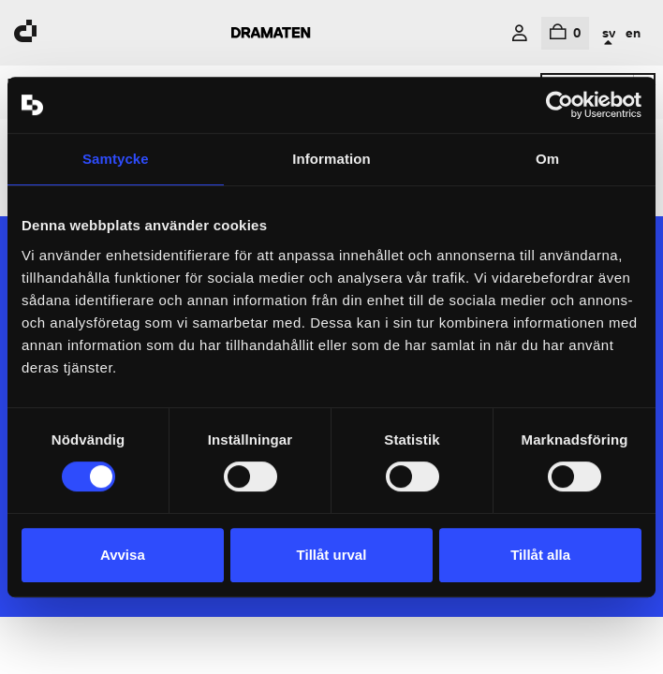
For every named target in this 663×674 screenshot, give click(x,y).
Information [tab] (331, 159)
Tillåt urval (332, 555)
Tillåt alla (540, 555)
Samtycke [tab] (115, 159)
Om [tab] (547, 159)
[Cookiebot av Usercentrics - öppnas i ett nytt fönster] (559, 105)
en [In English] (633, 32)
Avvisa (122, 555)
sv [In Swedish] (608, 32)
